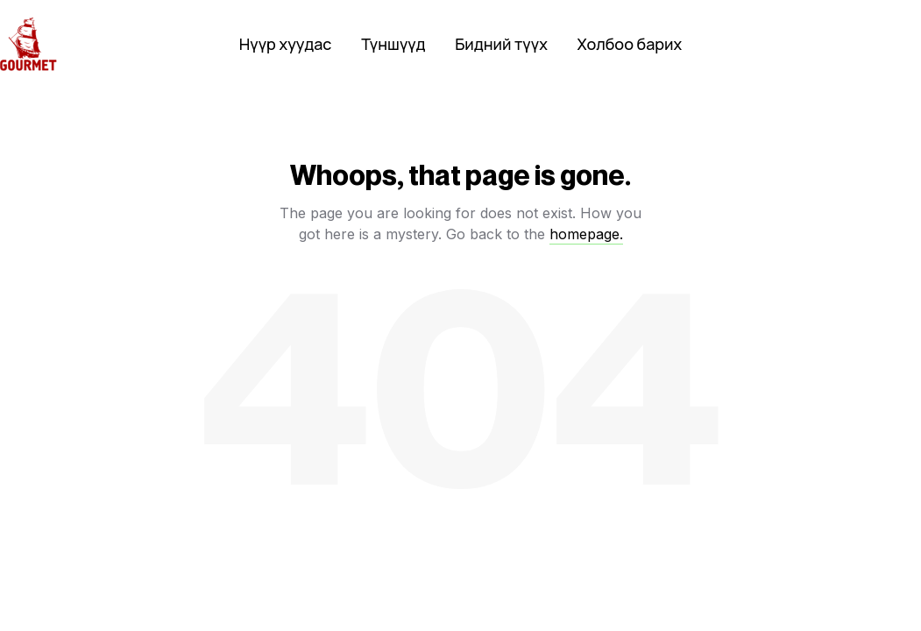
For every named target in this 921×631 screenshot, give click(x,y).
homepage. (586, 234)
